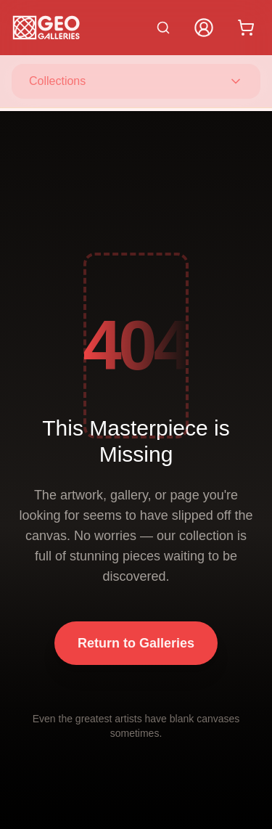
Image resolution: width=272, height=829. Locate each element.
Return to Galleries (136, 643)
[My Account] (204, 28)
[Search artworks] (163, 28)
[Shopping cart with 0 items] (245, 27)
